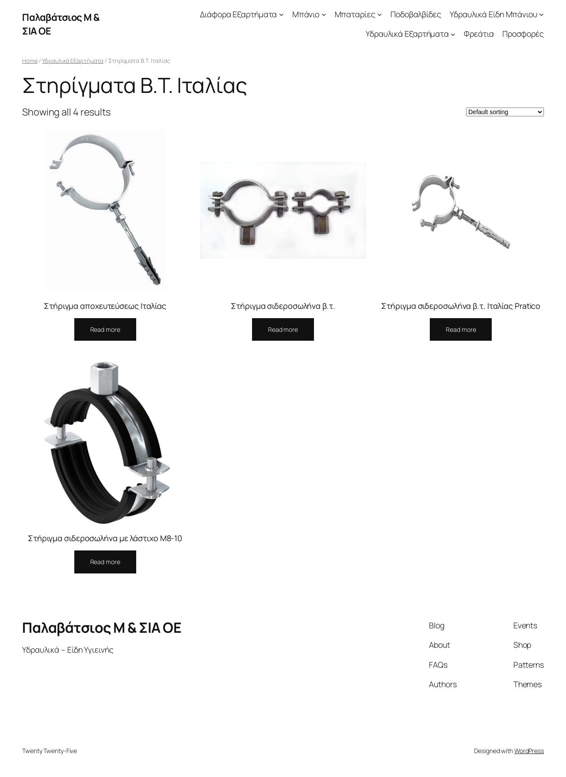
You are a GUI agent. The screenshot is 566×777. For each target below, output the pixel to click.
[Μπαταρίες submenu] (379, 14)
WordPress (529, 750)
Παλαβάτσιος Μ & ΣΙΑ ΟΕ (101, 627)
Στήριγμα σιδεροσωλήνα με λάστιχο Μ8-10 (105, 538)
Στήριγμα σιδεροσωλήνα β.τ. (283, 305)
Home (30, 61)
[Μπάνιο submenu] (323, 14)
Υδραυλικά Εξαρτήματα (72, 61)
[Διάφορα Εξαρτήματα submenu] (281, 14)
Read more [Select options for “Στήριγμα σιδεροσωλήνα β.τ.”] (283, 329)
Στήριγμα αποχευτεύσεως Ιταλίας (105, 305)
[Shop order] (505, 112)
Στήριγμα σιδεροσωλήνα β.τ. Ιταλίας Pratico (460, 305)
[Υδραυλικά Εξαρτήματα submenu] (453, 33)
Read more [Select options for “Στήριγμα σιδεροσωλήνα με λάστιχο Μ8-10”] (105, 562)
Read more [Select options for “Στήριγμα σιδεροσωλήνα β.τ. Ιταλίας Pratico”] (461, 329)
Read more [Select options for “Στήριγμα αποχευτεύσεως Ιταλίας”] (105, 329)
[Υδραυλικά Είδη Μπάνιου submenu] (541, 14)
